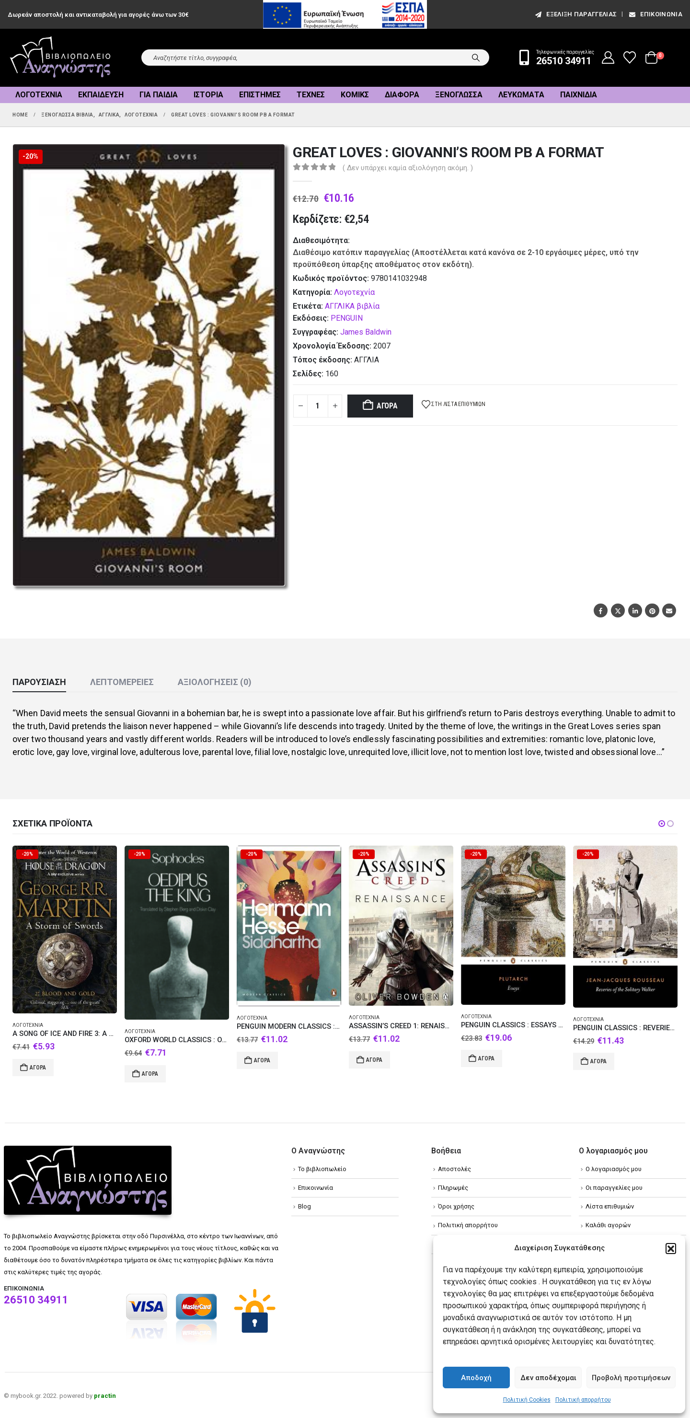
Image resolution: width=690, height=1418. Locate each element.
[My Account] (608, 57)
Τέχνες (311, 94)
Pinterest (652, 610)
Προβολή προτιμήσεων (631, 1377)
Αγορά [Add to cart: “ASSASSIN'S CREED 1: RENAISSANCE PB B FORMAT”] (374, 1060)
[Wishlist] (629, 57)
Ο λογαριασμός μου (614, 1169)
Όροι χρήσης (456, 1206)
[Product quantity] (317, 406)
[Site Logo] (60, 58)
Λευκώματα (521, 94)
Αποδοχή (476, 1377)
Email (669, 610)
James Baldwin (365, 332)
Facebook (601, 610)
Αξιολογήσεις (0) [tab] (215, 682)
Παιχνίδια (578, 94)
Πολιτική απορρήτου (583, 1399)
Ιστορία (208, 94)
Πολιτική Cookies (527, 1399)
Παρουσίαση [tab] (39, 682)
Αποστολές (454, 1169)
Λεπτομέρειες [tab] (122, 682)
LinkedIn (635, 610)
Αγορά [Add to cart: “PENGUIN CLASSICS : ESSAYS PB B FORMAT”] (486, 1058)
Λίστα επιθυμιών (610, 1206)
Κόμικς (355, 94)
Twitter (618, 610)
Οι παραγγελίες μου (614, 1187)
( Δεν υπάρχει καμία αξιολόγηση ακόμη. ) (408, 167)
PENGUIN (347, 318)
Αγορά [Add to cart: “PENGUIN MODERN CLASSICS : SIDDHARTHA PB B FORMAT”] (262, 1060)
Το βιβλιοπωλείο (322, 1169)
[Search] (475, 57)
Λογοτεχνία (38, 94)
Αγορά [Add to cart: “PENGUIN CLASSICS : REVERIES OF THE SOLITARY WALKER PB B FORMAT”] (598, 1061)
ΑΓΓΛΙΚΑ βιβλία (352, 306)
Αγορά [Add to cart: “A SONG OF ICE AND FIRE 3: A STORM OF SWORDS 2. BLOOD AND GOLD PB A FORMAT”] (38, 1067)
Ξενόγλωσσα (459, 94)
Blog (304, 1206)
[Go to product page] (64, 929)
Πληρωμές (453, 1187)
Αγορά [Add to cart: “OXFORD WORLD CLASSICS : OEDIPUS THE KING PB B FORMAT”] (150, 1073)
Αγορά (387, 405)
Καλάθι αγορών (608, 1225)
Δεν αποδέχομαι (548, 1377)
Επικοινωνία (655, 14)
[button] (671, 1248)
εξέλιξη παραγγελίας (575, 14)
